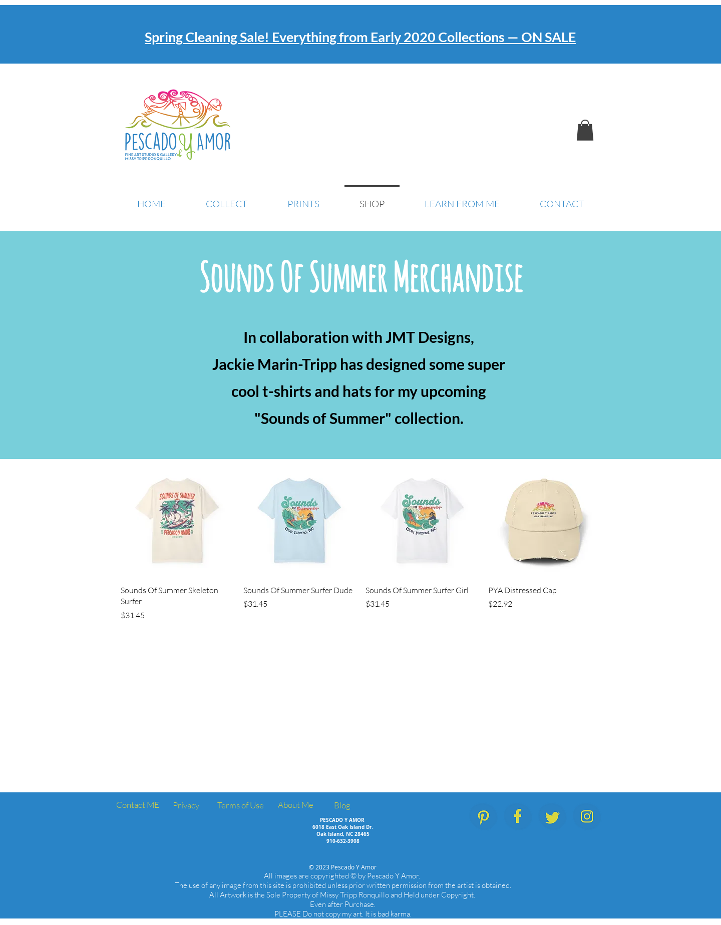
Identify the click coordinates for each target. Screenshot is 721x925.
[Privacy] (186, 805)
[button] (585, 130)
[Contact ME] (137, 805)
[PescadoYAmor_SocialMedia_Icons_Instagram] (587, 816)
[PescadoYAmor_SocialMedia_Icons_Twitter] (552, 816)
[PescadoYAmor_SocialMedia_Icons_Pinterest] (483, 816)
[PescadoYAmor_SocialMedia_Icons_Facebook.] (518, 816)
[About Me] (295, 805)
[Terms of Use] (240, 805)
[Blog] (342, 805)
